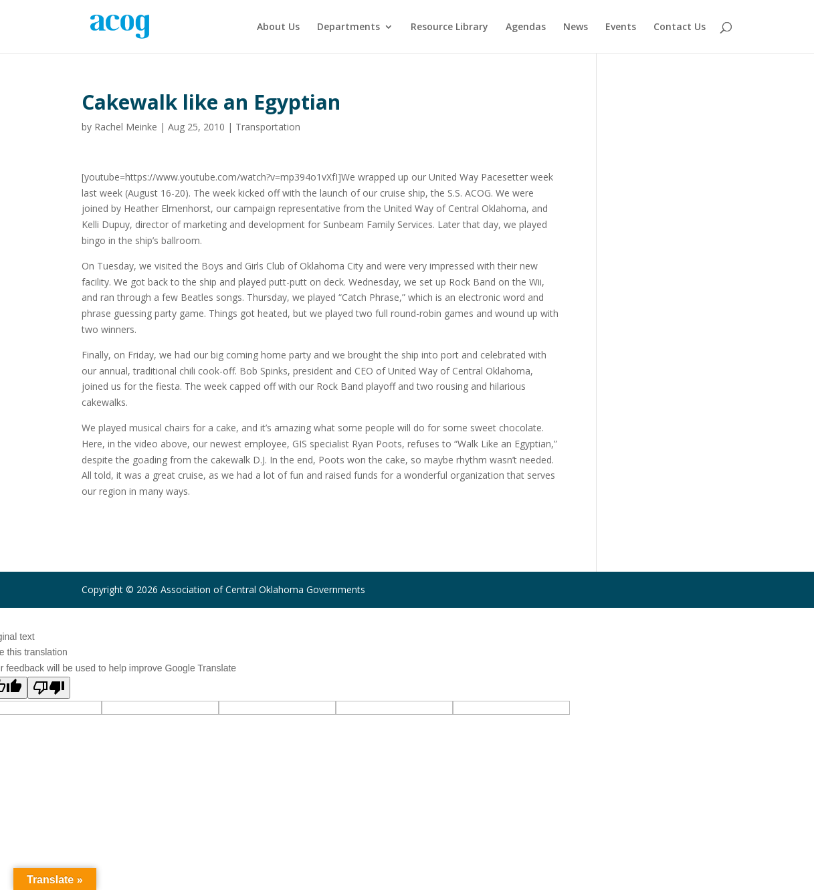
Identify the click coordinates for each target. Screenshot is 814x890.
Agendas (526, 27)
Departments (348, 27)
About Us (278, 27)
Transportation (267, 126)
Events (620, 27)
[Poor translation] (48, 688)
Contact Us (679, 27)
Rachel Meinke (125, 126)
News (575, 27)
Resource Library (449, 27)
